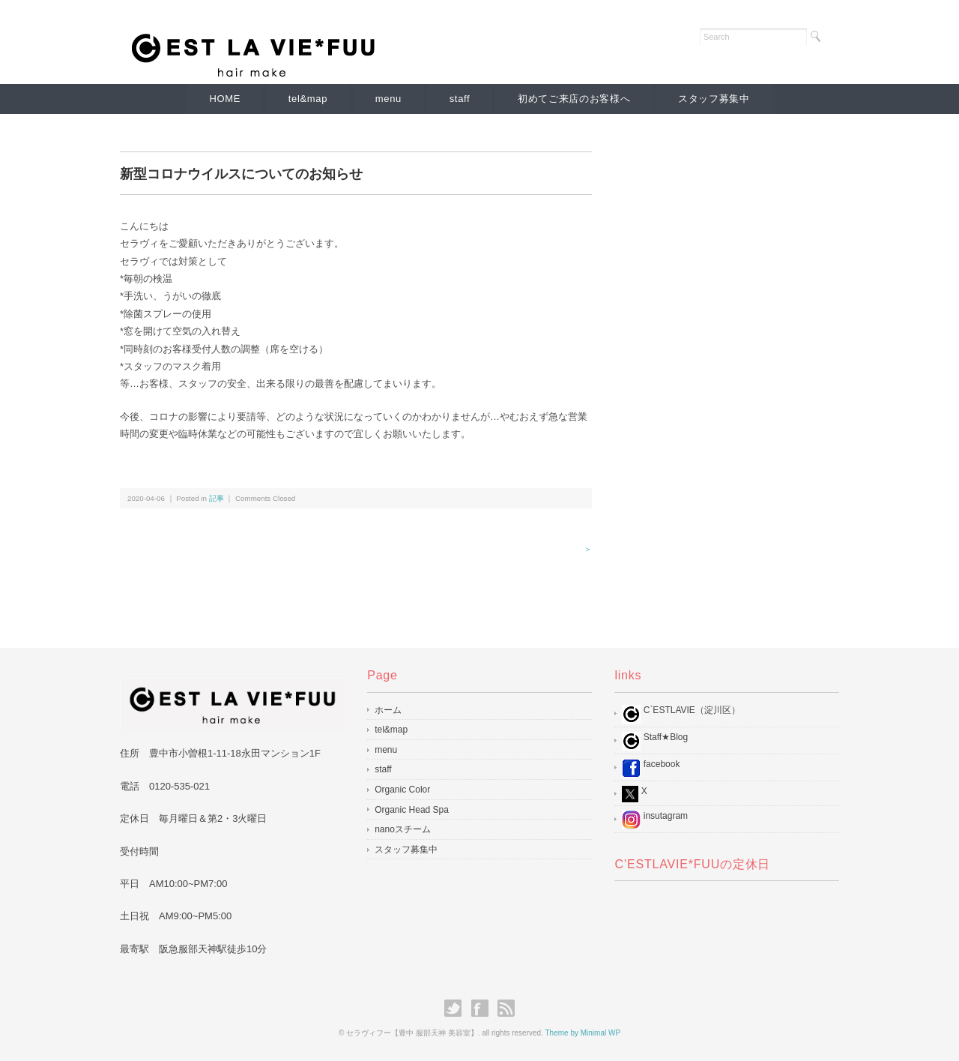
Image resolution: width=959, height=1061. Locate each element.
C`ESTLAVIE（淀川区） (680, 714)
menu (388, 98)
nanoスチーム (403, 829)
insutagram (655, 820)
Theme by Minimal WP (582, 1033)
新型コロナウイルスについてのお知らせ (241, 173)
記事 (216, 498)
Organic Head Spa (412, 810)
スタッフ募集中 (715, 98)
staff (460, 98)
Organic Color (402, 789)
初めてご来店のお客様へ (574, 98)
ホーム (388, 710)
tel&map (307, 98)
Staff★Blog (655, 741)
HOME (224, 98)
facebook (651, 768)
